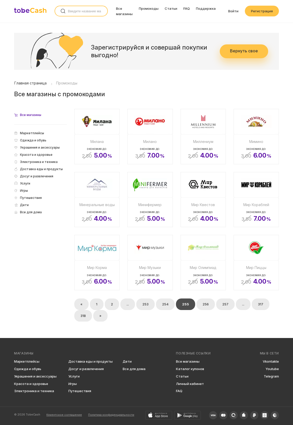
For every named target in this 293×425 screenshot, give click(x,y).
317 (260, 304)
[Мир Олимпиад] (203, 262)
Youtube (272, 369)
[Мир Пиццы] (256, 262)
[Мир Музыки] (150, 262)
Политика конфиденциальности (111, 415)
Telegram (271, 376)
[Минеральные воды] (97, 199)
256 (206, 304)
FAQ (186, 8)
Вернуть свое (244, 50)
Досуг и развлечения (86, 369)
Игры (72, 384)
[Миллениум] (203, 136)
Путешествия (79, 391)
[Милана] (97, 136)
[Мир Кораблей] (256, 199)
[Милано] (150, 136)
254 (165, 304)
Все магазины (188, 361)
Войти (233, 11)
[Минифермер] (150, 199)
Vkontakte (271, 361)
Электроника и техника (34, 391)
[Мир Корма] (97, 262)
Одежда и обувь (27, 369)
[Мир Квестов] (203, 199)
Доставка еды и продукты (90, 361)
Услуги (74, 376)
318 (83, 316)
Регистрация (262, 11)
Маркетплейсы (26, 361)
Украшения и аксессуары (35, 376)
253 (145, 304)
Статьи (171, 8)
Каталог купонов (190, 369)
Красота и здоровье (31, 384)
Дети (127, 361)
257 (225, 304)
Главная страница (30, 83)
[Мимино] (256, 136)
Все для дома (134, 369)
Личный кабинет (190, 384)
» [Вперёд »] (100, 316)
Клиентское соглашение (64, 415)
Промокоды (149, 8)
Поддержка (206, 8)
